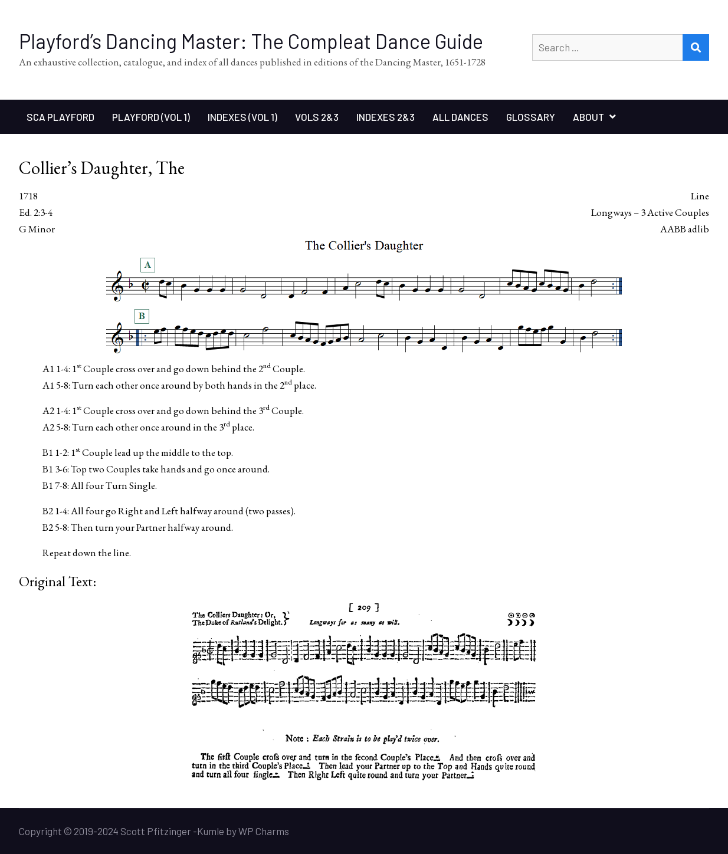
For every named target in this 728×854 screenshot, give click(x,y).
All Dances (460, 117)
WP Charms (263, 831)
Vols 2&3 (317, 117)
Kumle (210, 831)
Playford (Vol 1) (151, 117)
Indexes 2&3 (385, 117)
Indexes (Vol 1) (242, 117)
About (588, 117)
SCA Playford (60, 117)
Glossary (530, 117)
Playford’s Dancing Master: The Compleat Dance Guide (251, 41)
